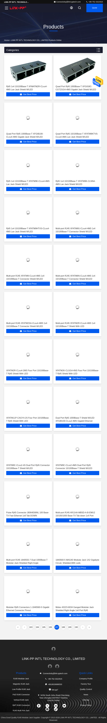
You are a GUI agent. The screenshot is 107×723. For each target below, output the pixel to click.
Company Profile (86, 679)
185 (44, 627)
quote (94, 8)
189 (69, 627)
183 (31, 627)
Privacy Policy (86, 705)
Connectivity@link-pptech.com (67, 2)
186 (50, 627)
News (86, 695)
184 (37, 627)
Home (6, 40)
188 (63, 627)
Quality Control (86, 689)
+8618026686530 (53, 684)
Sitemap (85, 700)
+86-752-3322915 (94, 2)
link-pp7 (53, 689)
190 (76, 627)
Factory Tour (86, 684)
